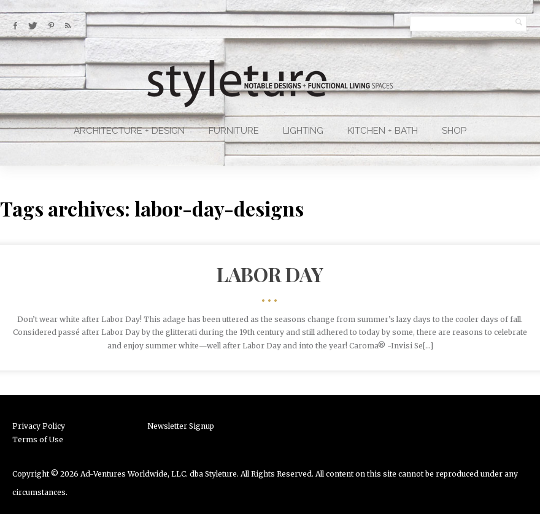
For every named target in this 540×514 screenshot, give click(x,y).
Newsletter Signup (180, 426)
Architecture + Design (129, 130)
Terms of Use (37, 439)
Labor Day (270, 274)
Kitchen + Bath (382, 130)
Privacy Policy (38, 426)
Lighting (303, 130)
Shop (454, 130)
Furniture (234, 130)
